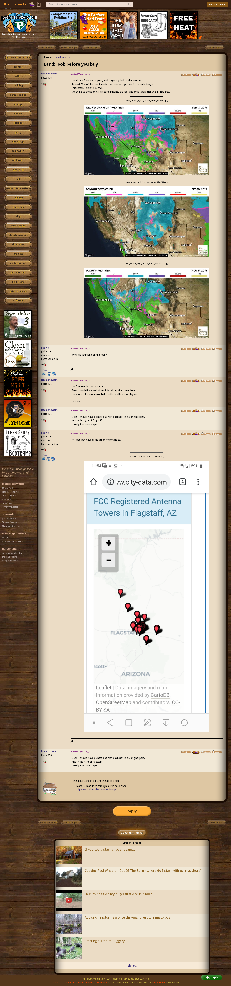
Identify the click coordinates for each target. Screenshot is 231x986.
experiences (18, 225)
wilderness (18, 160)
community (18, 151)
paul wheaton (158, 982)
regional (18, 197)
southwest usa (63, 57)
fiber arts (18, 170)
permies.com (18, 272)
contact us (57, 982)
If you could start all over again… (110, 849)
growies (18, 67)
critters (18, 76)
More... (132, 965)
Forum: (48, 57)
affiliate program (85, 982)
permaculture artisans (18, 188)
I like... (44, 370)
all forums (18, 300)
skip (18, 216)
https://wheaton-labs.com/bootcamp (96, 789)
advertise (70, 982)
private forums (18, 291)
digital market (18, 263)
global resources (18, 235)
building (18, 85)
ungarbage (18, 141)
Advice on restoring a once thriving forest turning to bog (127, 917)
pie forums (18, 282)
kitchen (18, 123)
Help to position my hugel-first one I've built (118, 894)
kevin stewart (49, 73)
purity (18, 132)
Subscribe (20, 4)
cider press (18, 244)
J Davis (45, 347)
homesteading (18, 95)
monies (18, 113)
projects (18, 254)
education (18, 207)
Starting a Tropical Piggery (105, 941)
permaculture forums (18, 57)
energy (18, 104)
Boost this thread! (132, 832)
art (18, 179)
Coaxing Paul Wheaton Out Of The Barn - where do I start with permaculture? (143, 870)
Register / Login (217, 4)
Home (7, 4)
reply (132, 811)
